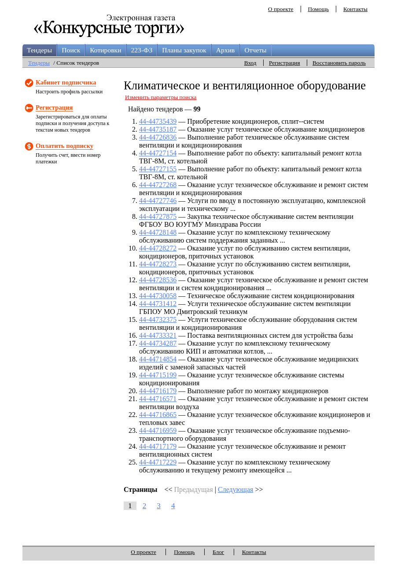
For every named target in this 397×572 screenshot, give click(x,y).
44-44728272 (157, 248)
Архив (225, 50)
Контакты (355, 9)
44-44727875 (157, 216)
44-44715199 (157, 375)
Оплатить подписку (64, 145)
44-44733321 (157, 335)
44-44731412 (157, 303)
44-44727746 (157, 200)
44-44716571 (157, 398)
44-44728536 (157, 280)
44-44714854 (157, 359)
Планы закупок (184, 50)
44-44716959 (157, 430)
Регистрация (284, 62)
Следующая (235, 489)
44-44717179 (157, 446)
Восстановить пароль (339, 62)
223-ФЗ (142, 50)
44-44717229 (157, 462)
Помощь (318, 9)
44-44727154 (157, 153)
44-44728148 (157, 232)
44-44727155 (157, 169)
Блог (218, 552)
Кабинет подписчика (66, 82)
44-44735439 (157, 121)
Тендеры (39, 50)
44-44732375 (157, 319)
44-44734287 (157, 343)
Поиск (71, 50)
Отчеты (255, 50)
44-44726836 (157, 137)
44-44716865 (157, 414)
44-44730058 (157, 295)
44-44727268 (157, 184)
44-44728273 (157, 264)
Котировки (105, 50)
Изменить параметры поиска (161, 97)
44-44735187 (157, 129)
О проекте (281, 9)
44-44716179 (157, 391)
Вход (250, 62)
